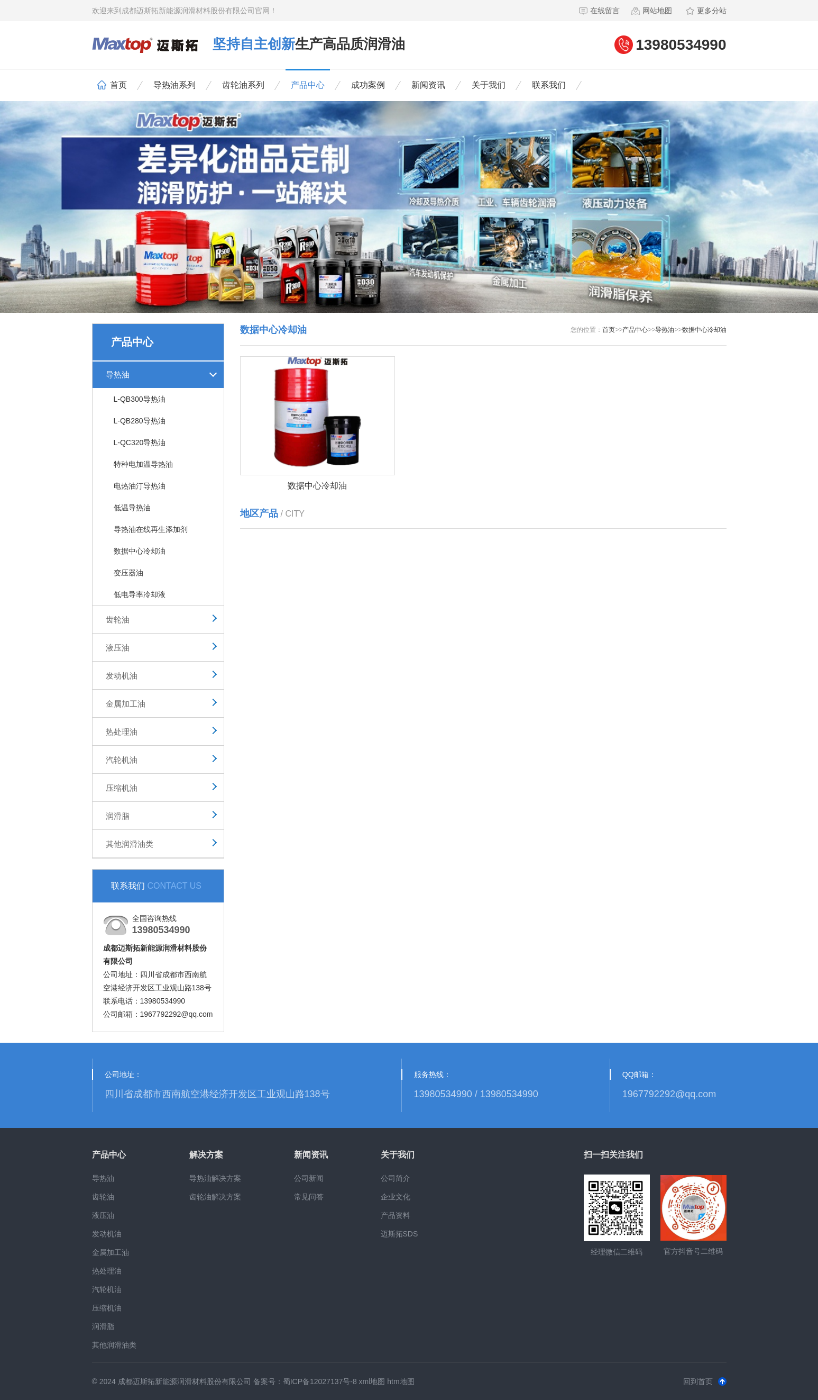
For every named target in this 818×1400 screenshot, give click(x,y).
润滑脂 (118, 815)
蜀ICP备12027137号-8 (320, 1381)
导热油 (118, 374)
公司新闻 (309, 1178)
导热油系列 (174, 84)
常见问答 (309, 1197)
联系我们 (549, 84)
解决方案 (206, 1154)
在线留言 (599, 10)
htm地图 (400, 1381)
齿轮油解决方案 (215, 1197)
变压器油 (128, 572)
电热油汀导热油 (140, 486)
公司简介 (395, 1178)
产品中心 (308, 84)
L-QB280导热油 (140, 421)
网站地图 (651, 10)
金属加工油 (125, 703)
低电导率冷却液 (140, 594)
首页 (112, 84)
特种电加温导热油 (143, 464)
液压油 (118, 647)
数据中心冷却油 (140, 551)
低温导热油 (132, 507)
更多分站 (706, 10)
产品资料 (395, 1215)
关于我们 (488, 84)
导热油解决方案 (215, 1178)
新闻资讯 (428, 84)
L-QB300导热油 (140, 399)
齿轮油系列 (243, 84)
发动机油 (121, 675)
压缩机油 (121, 787)
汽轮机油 (121, 759)
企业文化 (395, 1197)
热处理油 (121, 731)
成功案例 (368, 84)
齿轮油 (118, 619)
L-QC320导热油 (140, 442)
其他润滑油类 (129, 843)
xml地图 (372, 1381)
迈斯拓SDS (399, 1234)
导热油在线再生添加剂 (151, 529)
